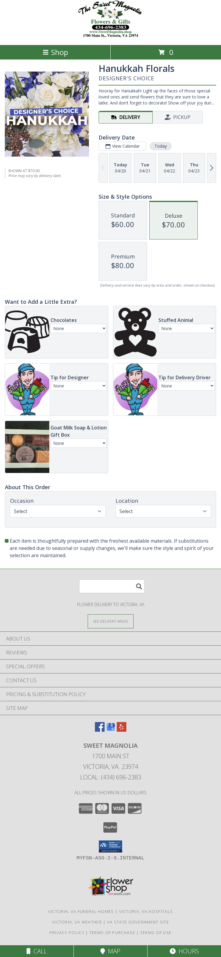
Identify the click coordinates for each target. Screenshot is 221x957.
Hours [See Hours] (184, 951)
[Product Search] (112, 586)
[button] (110, 846)
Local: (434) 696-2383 (110, 777)
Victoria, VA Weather (77, 922)
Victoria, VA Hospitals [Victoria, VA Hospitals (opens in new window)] (146, 911)
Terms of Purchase (112, 932)
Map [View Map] (110, 951)
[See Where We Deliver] (111, 621)
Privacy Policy (67, 932)
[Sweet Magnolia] (110, 36)
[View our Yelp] (121, 729)
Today (160, 146)
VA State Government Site (138, 922)
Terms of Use (156, 932)
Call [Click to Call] (37, 951)
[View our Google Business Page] (110, 729)
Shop (55, 52)
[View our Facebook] (100, 729)
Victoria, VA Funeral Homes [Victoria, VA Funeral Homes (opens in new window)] (81, 911)
